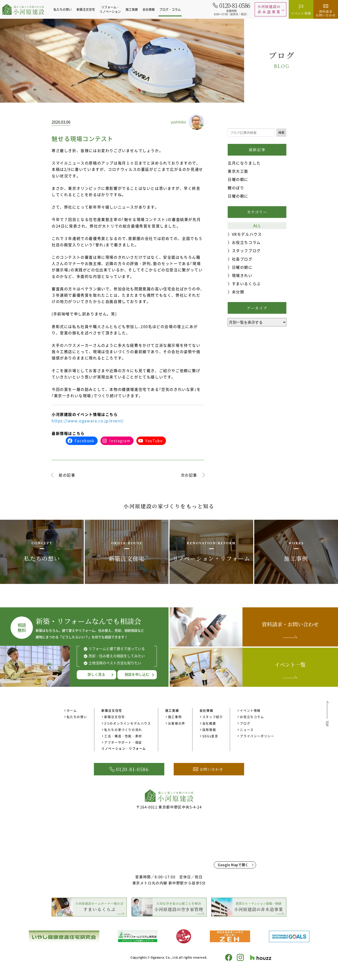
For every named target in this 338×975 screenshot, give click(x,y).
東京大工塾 (238, 171)
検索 (281, 132)
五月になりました (244, 163)
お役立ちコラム (246, 242)
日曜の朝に (238, 179)
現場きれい (242, 275)
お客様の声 (176, 723)
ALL (257, 225)
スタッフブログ (246, 250)
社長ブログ (242, 259)
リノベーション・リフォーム (123, 748)
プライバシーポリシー (257, 736)
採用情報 (209, 729)
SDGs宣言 (210, 736)
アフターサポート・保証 (123, 742)
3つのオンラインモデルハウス (127, 723)
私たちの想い (63, 9)
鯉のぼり (236, 188)
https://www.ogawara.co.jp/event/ (88, 420)
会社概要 (209, 723)
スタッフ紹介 (212, 716)
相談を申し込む (137, 674)
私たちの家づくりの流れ (123, 729)
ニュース (247, 729)
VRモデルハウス (247, 234)
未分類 (238, 292)
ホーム (72, 710)
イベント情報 (250, 710)
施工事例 (175, 716)
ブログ (245, 723)
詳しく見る (96, 674)
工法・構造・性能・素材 (123, 736)
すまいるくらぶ (246, 283)
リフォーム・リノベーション (110, 9)
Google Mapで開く (233, 864)
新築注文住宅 (114, 716)
